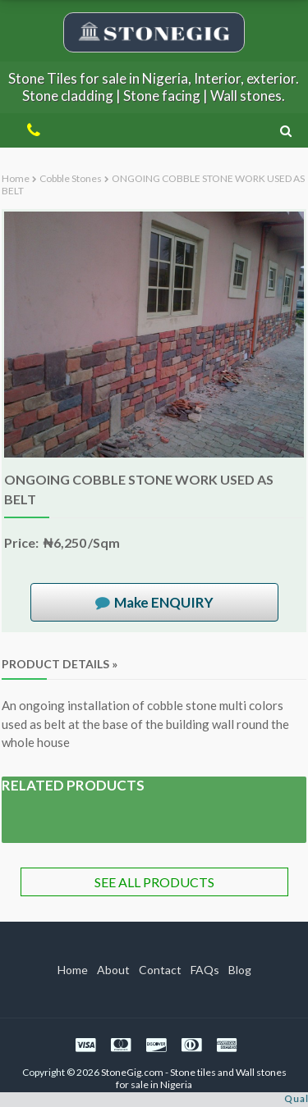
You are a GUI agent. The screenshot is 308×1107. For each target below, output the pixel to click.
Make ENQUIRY (164, 602)
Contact (160, 970)
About (113, 970)
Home (16, 178)
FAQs (205, 970)
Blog (239, 970)
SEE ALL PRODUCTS (154, 882)
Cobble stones (70, 178)
